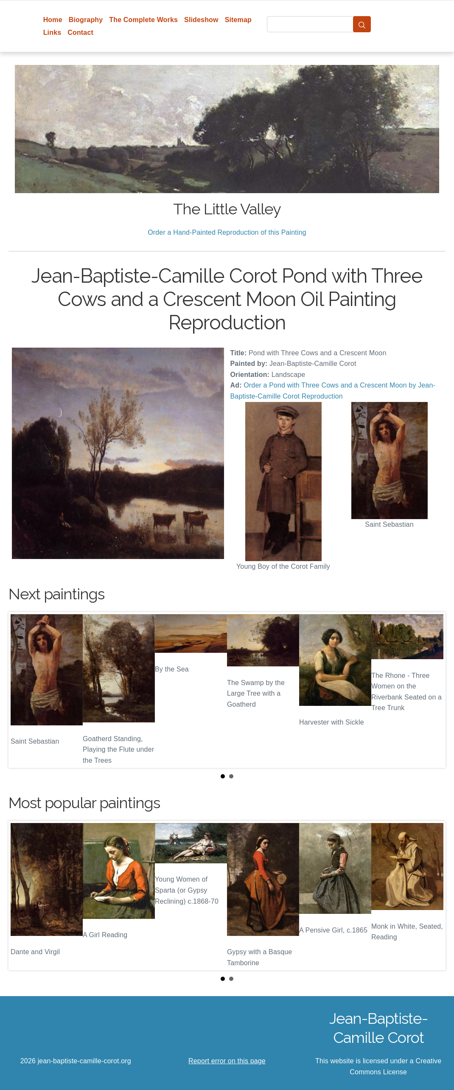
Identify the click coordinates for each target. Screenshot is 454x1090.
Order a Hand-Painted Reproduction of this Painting (227, 232)
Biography (86, 19)
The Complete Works (143, 19)
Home (52, 19)
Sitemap (238, 19)
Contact (80, 32)
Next (432, 690)
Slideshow (201, 19)
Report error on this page (227, 1061)
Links (52, 32)
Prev (21, 690)
